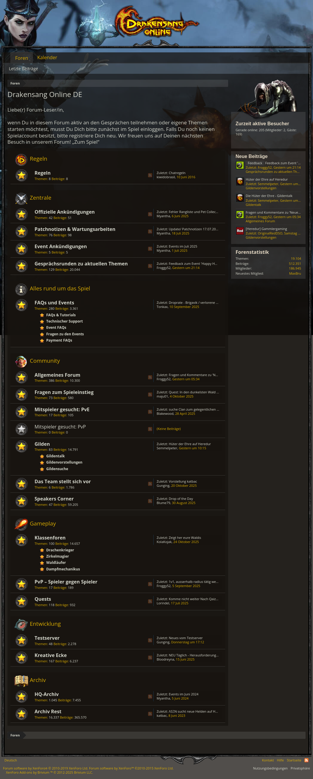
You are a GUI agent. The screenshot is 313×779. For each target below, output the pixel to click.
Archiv (38, 679)
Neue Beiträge (252, 156)
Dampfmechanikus (63, 569)
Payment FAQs (59, 340)
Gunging (163, 485)
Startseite (294, 760)
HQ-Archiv (47, 694)
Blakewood (165, 413)
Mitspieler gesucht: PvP (60, 426)
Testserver (47, 638)
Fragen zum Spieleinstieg (64, 392)
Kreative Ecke (51, 655)
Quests (43, 599)
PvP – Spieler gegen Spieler (66, 581)
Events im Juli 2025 (183, 246)
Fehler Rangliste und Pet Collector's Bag (199, 211)
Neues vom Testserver (186, 638)
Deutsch (10, 760)
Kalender (47, 57)
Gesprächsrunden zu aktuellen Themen (81, 263)
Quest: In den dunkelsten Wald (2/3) (196, 392)
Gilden (42, 444)
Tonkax (162, 306)
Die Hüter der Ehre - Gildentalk (269, 195)
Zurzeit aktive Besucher (262, 123)
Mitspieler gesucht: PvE (62, 409)
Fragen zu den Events (65, 334)
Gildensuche (57, 468)
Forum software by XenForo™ (131, 768)
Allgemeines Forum (57, 375)
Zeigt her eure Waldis (185, 537)
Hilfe (280, 760)
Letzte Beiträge (23, 68)
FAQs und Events (54, 302)
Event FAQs (56, 327)
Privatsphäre (300, 768)
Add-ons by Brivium (49, 772)
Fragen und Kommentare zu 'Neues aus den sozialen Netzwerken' (219, 375)
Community (45, 360)
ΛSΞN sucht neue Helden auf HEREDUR (198, 711)
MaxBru (295, 273)
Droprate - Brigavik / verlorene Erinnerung (201, 302)
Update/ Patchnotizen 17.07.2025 (194, 229)
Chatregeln (177, 172)
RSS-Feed (150, 175)
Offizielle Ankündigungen (65, 212)
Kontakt (268, 760)
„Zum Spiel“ (85, 141)
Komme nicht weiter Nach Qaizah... (195, 599)
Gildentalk (55, 456)
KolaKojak (164, 541)
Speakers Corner (54, 498)
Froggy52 (164, 267)
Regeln (38, 158)
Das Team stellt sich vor (63, 481)
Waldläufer (56, 562)
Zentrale (40, 197)
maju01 (162, 396)
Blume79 (163, 502)
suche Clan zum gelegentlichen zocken (198, 409)
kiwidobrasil (166, 177)
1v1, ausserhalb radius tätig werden (196, 581)
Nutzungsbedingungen (270, 768)
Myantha (163, 216)
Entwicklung (45, 623)
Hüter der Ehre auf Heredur (190, 444)
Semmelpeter (167, 448)
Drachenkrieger (60, 550)
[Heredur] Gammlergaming (266, 228)
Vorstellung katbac (183, 481)
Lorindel (163, 603)
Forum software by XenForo (45, 768)
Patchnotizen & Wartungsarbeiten (75, 229)
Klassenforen (50, 537)
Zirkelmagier (57, 556)
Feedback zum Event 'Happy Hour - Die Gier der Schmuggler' (215, 263)
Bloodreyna (165, 659)
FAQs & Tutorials (61, 314)
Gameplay (43, 523)
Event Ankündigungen (61, 246)
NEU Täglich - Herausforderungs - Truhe (199, 655)
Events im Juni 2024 (184, 694)
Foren (21, 58)
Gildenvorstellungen (64, 462)
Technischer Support (64, 321)
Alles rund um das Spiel (60, 288)
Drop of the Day (181, 498)
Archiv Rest (48, 711)
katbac (162, 715)
